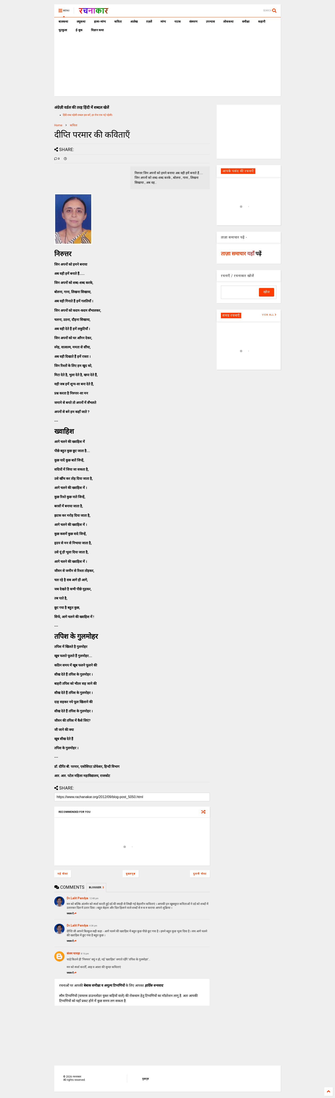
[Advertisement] (167, 66)
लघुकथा (81, 21)
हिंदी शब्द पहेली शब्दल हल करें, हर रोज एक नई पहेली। (88, 114)
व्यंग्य (163, 21)
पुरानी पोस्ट (200, 873)
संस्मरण (193, 21)
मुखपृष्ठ (145, 1078)
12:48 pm (93, 898)
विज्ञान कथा (97, 30)
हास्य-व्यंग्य (100, 21)
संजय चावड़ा (73, 953)
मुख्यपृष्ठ (130, 873)
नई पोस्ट (62, 873)
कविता (118, 21)
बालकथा (63, 21)
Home (58, 125)
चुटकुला (63, 30)
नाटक (177, 21)
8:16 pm (85, 954)
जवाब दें (71, 913)
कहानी (261, 21)
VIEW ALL (269, 314)
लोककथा (228, 21)
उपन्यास (210, 21)
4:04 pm (93, 926)
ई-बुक (79, 30)
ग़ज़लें (149, 21)
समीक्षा (246, 21)
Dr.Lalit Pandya (77, 898)
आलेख (134, 21)
